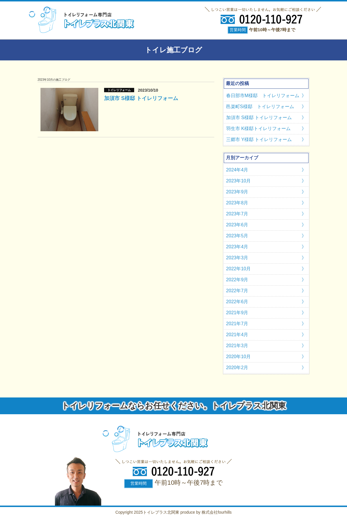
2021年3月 (237, 345)
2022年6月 (237, 301)
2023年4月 (237, 246)
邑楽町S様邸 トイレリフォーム (260, 106)
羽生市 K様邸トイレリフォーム (258, 128)
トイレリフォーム (119, 90)
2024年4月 (237, 169)
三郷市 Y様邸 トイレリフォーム (259, 139)
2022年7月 (237, 290)
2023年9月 (237, 191)
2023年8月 (237, 202)
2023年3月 (237, 257)
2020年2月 (237, 367)
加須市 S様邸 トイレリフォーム (141, 98)
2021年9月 (237, 312)
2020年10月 (238, 356)
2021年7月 (237, 323)
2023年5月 (237, 235)
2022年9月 (237, 279)
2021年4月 (237, 334)
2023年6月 (237, 224)
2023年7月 (237, 213)
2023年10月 (238, 180)
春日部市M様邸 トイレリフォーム (262, 95)
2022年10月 (238, 268)
